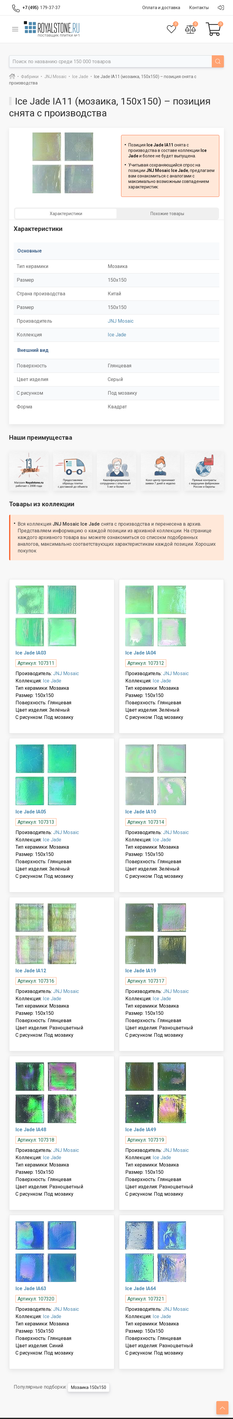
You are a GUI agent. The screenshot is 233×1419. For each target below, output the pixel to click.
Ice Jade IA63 (30, 1288)
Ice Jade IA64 (140, 1288)
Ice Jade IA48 (30, 1129)
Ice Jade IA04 (140, 653)
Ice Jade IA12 (30, 971)
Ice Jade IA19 (140, 971)
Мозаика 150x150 (88, 1387)
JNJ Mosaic (120, 321)
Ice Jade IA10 (140, 812)
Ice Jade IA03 (30, 653)
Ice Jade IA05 (30, 812)
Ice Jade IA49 (140, 1129)
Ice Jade (117, 335)
